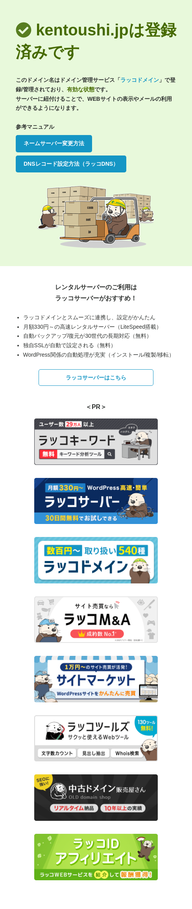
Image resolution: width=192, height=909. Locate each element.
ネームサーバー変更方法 (54, 143)
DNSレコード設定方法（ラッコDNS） (71, 164)
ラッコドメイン (139, 80)
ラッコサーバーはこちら (96, 377)
